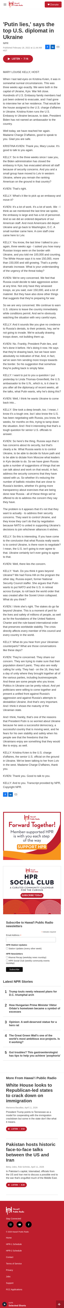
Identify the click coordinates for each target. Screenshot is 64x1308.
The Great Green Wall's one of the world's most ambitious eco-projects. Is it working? (34, 1039)
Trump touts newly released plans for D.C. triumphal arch (33, 993)
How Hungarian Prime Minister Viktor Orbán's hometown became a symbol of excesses (34, 1008)
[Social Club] (32, 890)
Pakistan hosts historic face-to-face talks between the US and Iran (30, 1152)
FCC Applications (14, 1289)
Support (9, 1283)
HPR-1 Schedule (14, 1244)
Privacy (9, 1270)
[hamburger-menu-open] (4, 5)
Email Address (13, 935)
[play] (4, 1304)
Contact (9, 1257)
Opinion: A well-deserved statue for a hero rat (33, 1023)
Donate (54, 4)
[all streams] (60, 1304)
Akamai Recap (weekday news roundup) (27, 957)
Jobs (8, 1276)
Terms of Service (14, 1264)
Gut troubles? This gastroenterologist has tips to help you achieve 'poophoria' (35, 1054)
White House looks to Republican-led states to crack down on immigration (29, 1093)
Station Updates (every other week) (25, 948)
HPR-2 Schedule (14, 1251)
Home (9, 1238)
